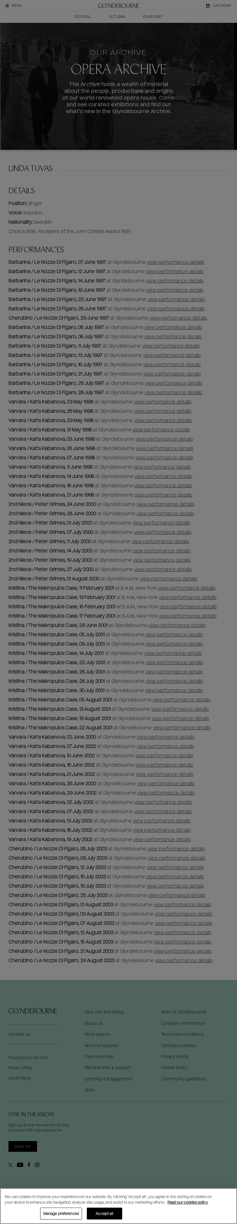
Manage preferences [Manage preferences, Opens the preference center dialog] (61, 1213)
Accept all (104, 1213)
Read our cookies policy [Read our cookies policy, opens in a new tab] (187, 1202)
